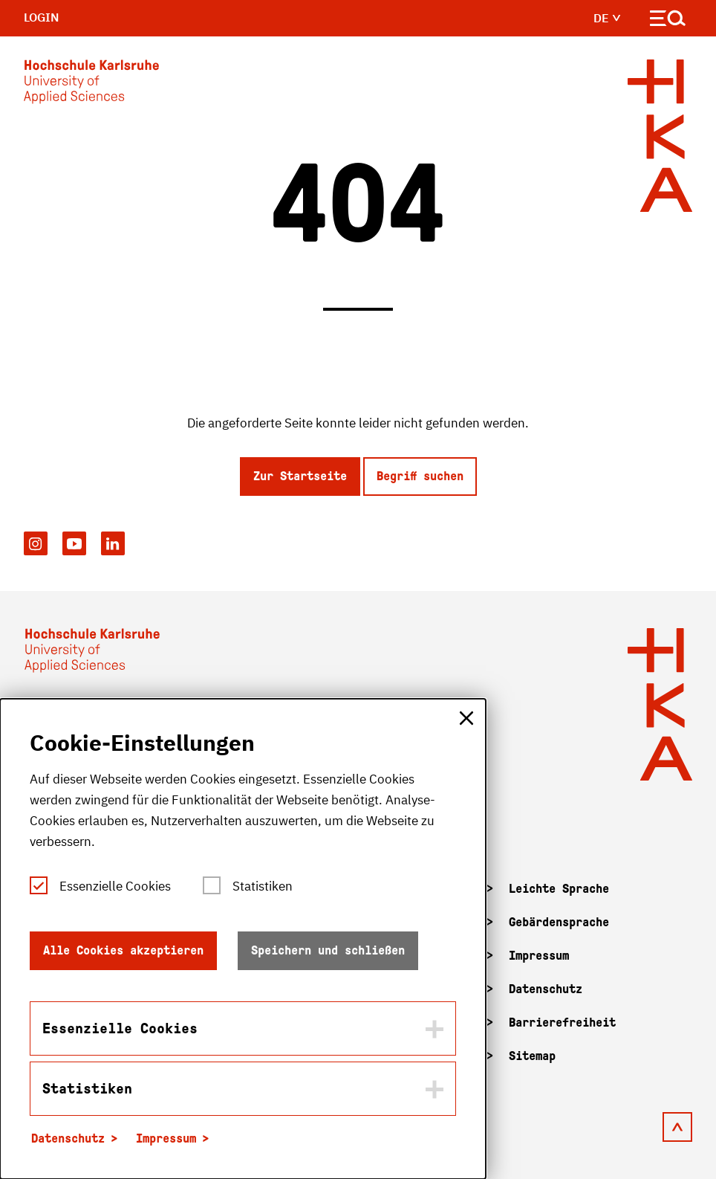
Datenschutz (545, 989)
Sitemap (532, 1056)
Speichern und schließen (328, 950)
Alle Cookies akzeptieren (123, 950)
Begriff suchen (420, 476)
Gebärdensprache (559, 922)
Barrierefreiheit (562, 1022)
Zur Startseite (300, 476)
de (607, 17)
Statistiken (262, 886)
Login (41, 17)
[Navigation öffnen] (668, 21)
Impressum (539, 956)
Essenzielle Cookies (115, 886)
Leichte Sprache (559, 889)
